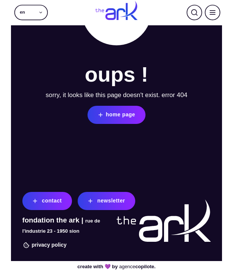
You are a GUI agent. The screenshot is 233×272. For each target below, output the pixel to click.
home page (116, 115)
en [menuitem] (22, 12)
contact (46, 201)
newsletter (105, 201)
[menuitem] (31, 12)
